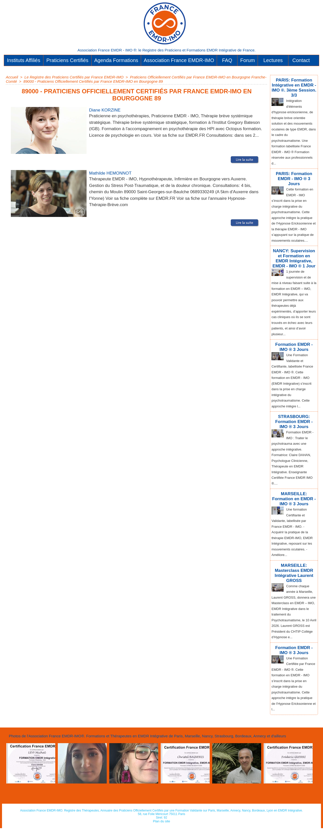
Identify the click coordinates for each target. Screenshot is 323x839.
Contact (301, 60)
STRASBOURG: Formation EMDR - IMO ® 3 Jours (294, 421)
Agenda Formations (116, 60)
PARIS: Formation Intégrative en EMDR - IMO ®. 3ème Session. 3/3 (294, 87)
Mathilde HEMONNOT (115, 173)
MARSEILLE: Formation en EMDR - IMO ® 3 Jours (294, 497)
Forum (247, 60)
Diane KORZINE (108, 110)
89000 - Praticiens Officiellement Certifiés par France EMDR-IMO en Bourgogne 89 (93, 81)
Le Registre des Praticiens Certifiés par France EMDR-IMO (74, 77)
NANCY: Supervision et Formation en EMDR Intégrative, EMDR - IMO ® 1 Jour (294, 261)
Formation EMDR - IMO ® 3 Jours (294, 347)
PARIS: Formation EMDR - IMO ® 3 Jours (294, 173)
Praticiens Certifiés (67, 60)
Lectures (273, 60)
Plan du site (162, 832)
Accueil (12, 77)
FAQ (227, 60)
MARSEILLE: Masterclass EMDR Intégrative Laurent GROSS (294, 575)
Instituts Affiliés (23, 60)
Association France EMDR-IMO (179, 60)
